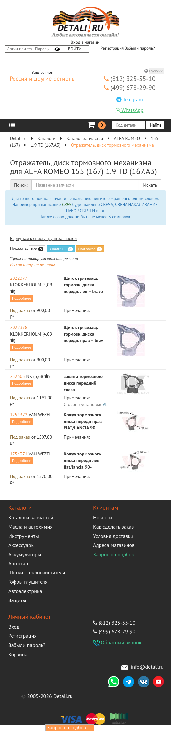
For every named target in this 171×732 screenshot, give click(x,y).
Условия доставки (113, 536)
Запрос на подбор (113, 554)
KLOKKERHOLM (25, 285)
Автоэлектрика (25, 591)
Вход (13, 626)
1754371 (18, 454)
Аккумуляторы (24, 554)
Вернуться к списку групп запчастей (43, 238)
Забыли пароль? (140, 48)
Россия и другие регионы (43, 79)
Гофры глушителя (27, 581)
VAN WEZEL (40, 415)
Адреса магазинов (114, 545)
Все (37, 248)
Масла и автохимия (30, 526)
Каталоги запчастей (30, 517)
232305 (17, 376)
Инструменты (23, 536)
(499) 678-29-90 (130, 87)
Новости (102, 517)
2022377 (18, 278)
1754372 (18, 415)
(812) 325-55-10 (130, 78)
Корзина (17, 654)
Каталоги (20, 507)
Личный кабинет (29, 616)
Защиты (17, 600)
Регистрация (112, 48)
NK (29, 376)
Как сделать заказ (113, 526)
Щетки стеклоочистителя (36, 572)
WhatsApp (129, 110)
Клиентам (105, 507)
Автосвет (18, 563)
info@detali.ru (147, 666)
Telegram (129, 99)
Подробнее (21, 298)
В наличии (61, 248)
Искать (150, 185)
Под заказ (90, 248)
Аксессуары (21, 545)
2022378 (18, 327)
